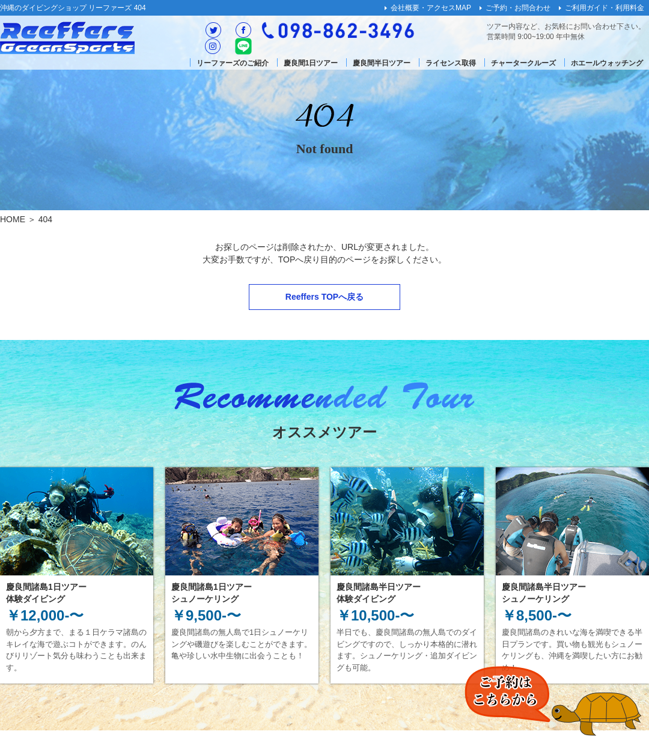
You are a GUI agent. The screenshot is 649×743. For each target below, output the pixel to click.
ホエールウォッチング (607, 63)
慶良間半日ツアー (381, 63)
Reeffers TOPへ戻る (324, 297)
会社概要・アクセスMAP (431, 8)
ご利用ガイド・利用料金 (604, 8)
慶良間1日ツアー (311, 63)
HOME (12, 219)
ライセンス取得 (450, 63)
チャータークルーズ (523, 63)
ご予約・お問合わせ (518, 8)
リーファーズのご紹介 (233, 63)
